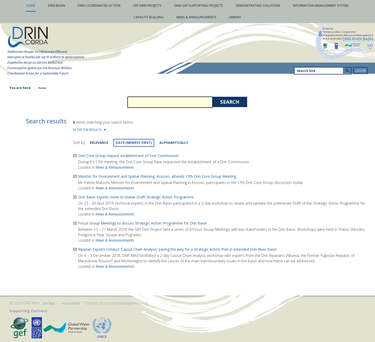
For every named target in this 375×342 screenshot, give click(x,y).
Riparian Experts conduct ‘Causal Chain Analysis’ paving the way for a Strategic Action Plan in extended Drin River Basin (177, 249)
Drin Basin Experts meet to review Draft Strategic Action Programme (136, 197)
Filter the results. (88, 130)
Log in (360, 70)
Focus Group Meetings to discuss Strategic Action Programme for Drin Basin (142, 223)
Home (42, 88)
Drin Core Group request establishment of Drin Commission (128, 155)
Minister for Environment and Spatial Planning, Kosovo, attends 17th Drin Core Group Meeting (157, 176)
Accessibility (71, 303)
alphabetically (173, 142)
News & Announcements (114, 167)
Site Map (48, 303)
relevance (99, 142)
